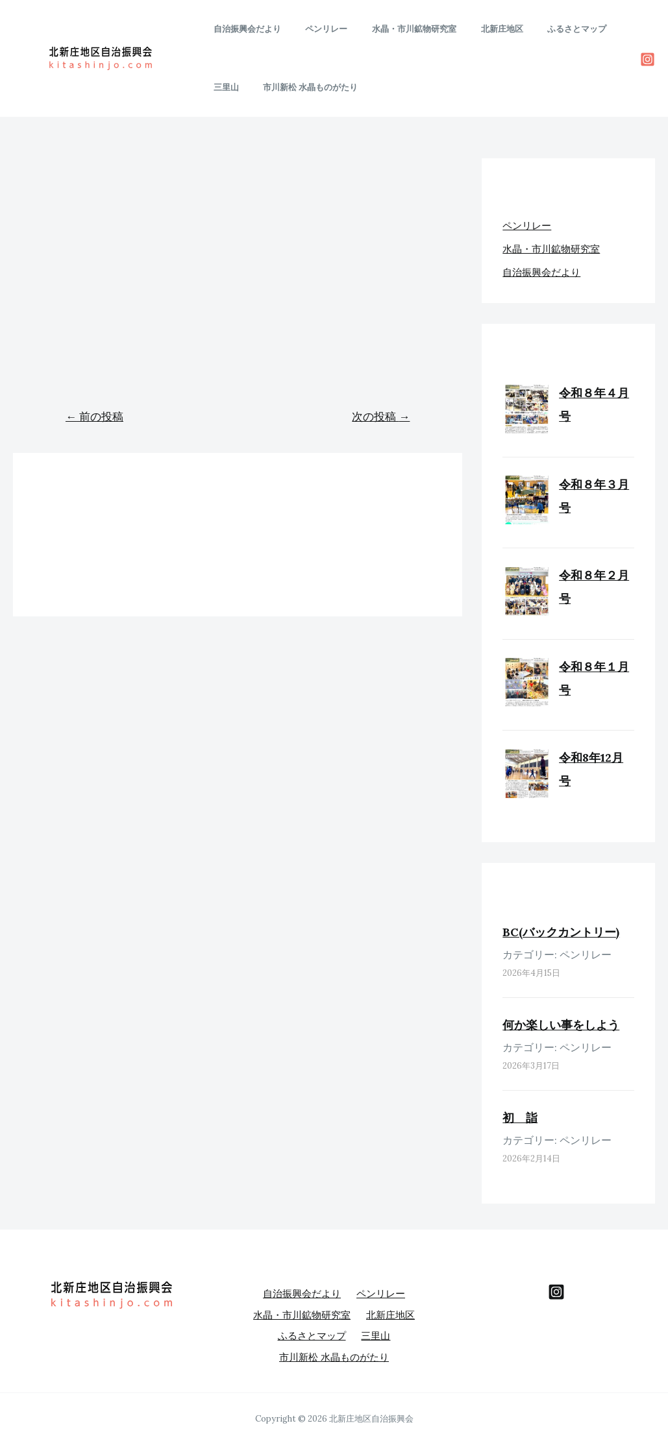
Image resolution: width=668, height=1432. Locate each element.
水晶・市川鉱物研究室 (395, 28)
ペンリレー (315, 28)
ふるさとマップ (543, 28)
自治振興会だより (243, 28)
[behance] (556, 1292)
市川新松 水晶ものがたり (257, 87)
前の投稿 (94, 416)
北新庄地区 (475, 28)
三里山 (602, 28)
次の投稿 (381, 416)
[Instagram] (647, 59)
